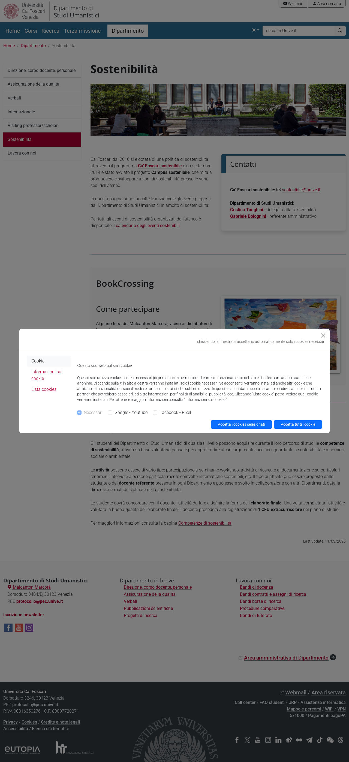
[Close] (323, 335)
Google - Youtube (131, 412)
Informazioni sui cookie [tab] (46, 375)
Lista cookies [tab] (43, 389)
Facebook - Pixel (175, 412)
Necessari (93, 412)
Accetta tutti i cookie (298, 424)
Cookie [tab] (37, 361)
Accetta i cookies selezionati (241, 424)
